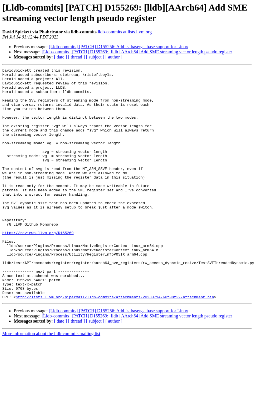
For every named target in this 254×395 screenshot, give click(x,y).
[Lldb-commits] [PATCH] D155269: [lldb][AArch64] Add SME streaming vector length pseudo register (137, 51)
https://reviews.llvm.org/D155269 (38, 266)
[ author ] (114, 56)
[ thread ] (76, 56)
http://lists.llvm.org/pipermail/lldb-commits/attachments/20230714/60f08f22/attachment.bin (115, 343)
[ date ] (60, 56)
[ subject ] (95, 56)
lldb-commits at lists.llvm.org (125, 31)
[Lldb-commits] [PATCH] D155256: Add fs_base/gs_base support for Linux (118, 46)
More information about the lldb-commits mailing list (51, 379)
